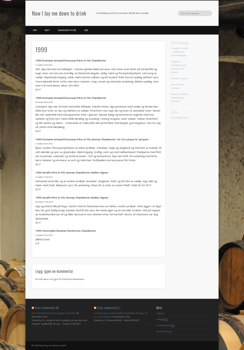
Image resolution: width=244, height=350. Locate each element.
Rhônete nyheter (179, 78)
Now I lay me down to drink (59, 13)
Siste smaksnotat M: (47, 307)
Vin (35, 30)
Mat (47, 30)
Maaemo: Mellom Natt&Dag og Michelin (179, 98)
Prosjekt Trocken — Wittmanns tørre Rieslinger (179, 52)
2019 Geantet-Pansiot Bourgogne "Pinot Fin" (54, 313)
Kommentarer (165, 325)
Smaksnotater (67, 30)
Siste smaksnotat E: (109, 307)
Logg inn (160, 313)
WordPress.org (163, 331)
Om (86, 30)
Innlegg (162, 319)
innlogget (53, 279)
